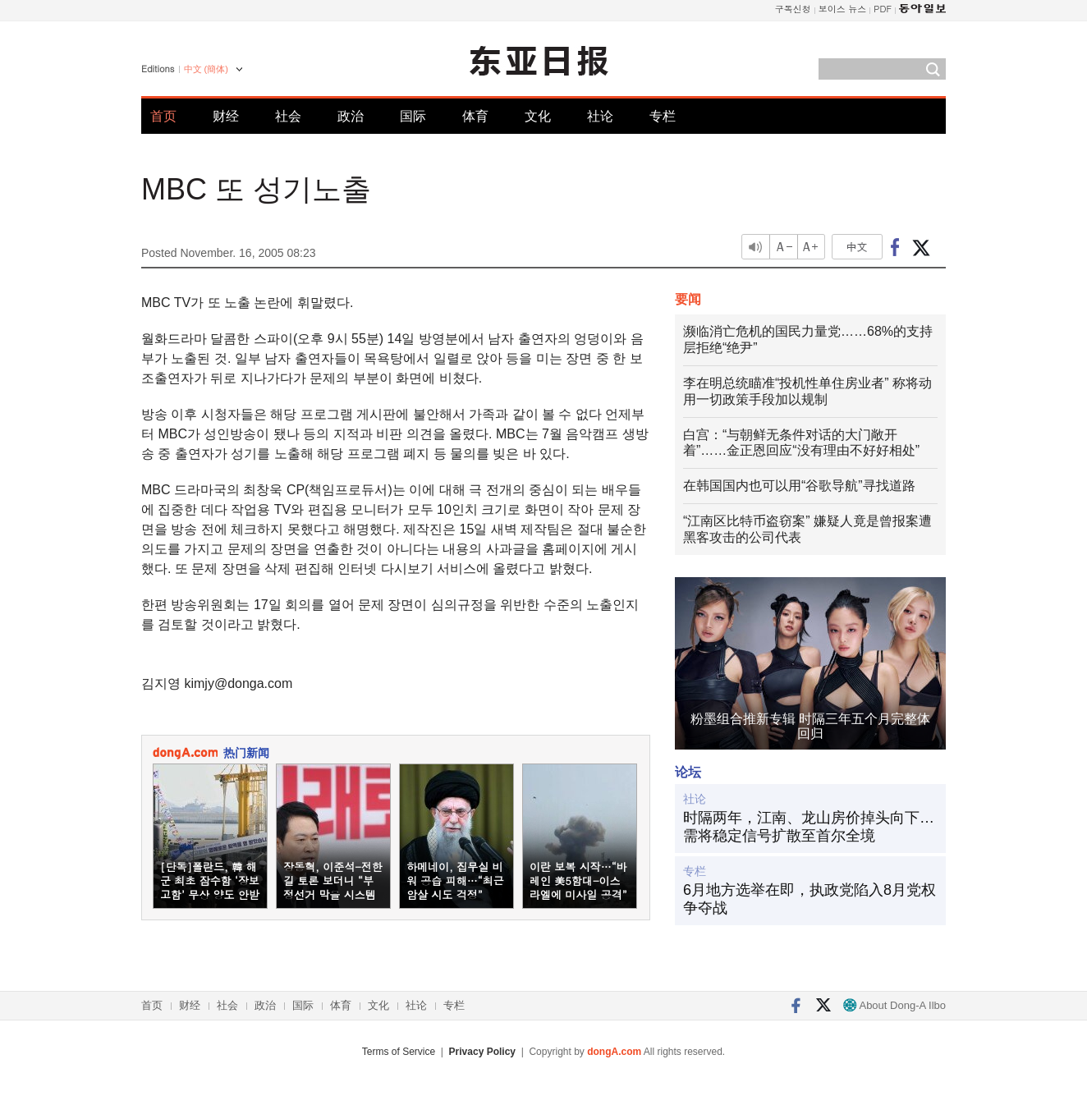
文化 (538, 116)
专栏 (662, 116)
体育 (475, 116)
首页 (163, 116)
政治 (350, 116)
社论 (600, 116)
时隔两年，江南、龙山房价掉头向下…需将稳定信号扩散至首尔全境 (808, 826)
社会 (288, 116)
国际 (413, 116)
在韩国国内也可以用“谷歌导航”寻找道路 (799, 486)
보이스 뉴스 (843, 8)
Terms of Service (398, 1051)
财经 (226, 116)
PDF (883, 8)
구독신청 (793, 8)
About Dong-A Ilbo (894, 1005)
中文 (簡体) (206, 69)
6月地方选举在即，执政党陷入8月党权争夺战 (809, 899)
